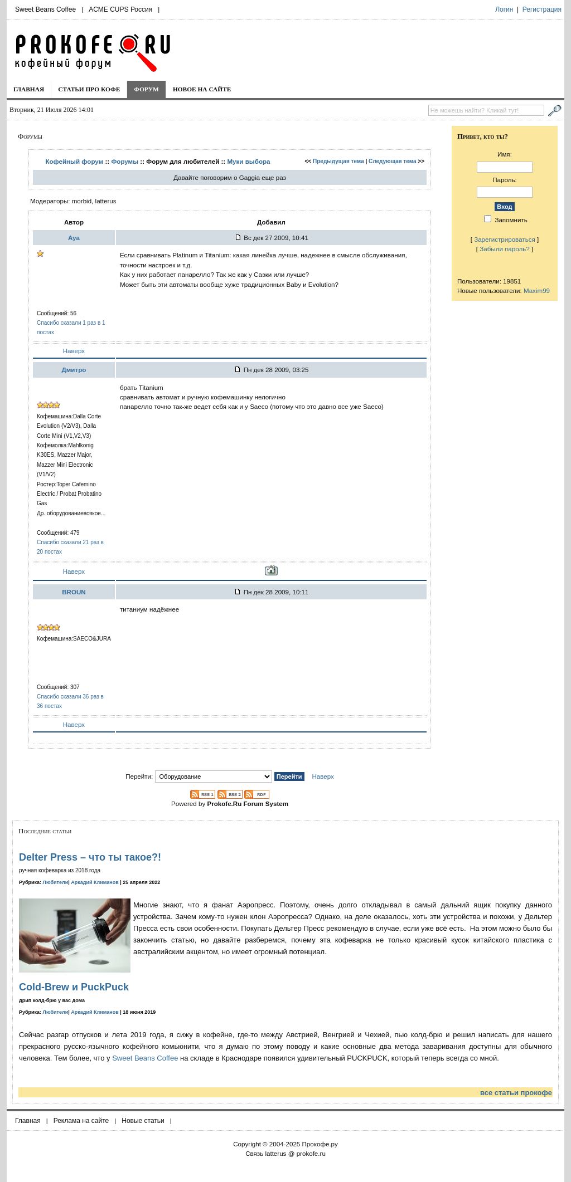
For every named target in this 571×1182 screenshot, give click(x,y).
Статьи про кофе (89, 89)
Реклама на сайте (81, 1121)
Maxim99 (537, 290)
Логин (504, 9)
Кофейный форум (74, 161)
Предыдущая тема (338, 161)
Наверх (74, 350)
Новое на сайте (202, 89)
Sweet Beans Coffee (45, 9)
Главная (28, 89)
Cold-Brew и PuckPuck (74, 987)
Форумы (124, 161)
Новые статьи (143, 1121)
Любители (56, 882)
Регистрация (542, 9)
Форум (146, 89)
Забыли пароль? (505, 248)
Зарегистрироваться (504, 239)
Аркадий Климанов (95, 882)
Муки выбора (248, 161)
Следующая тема (392, 161)
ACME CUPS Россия (120, 9)
